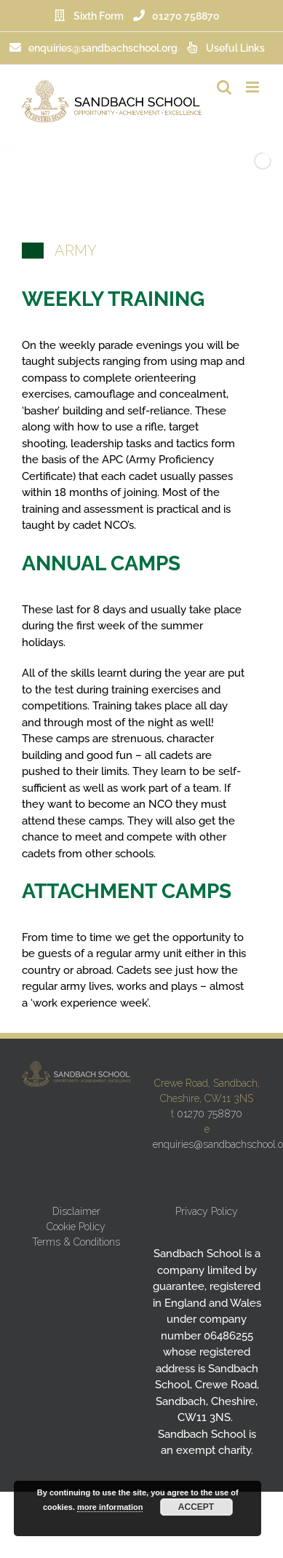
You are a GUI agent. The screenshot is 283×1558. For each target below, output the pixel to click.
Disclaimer (76, 1211)
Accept (196, 1507)
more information (110, 1507)
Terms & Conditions (76, 1242)
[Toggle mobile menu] (253, 87)
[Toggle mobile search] (224, 87)
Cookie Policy (76, 1226)
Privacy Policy (206, 1211)
